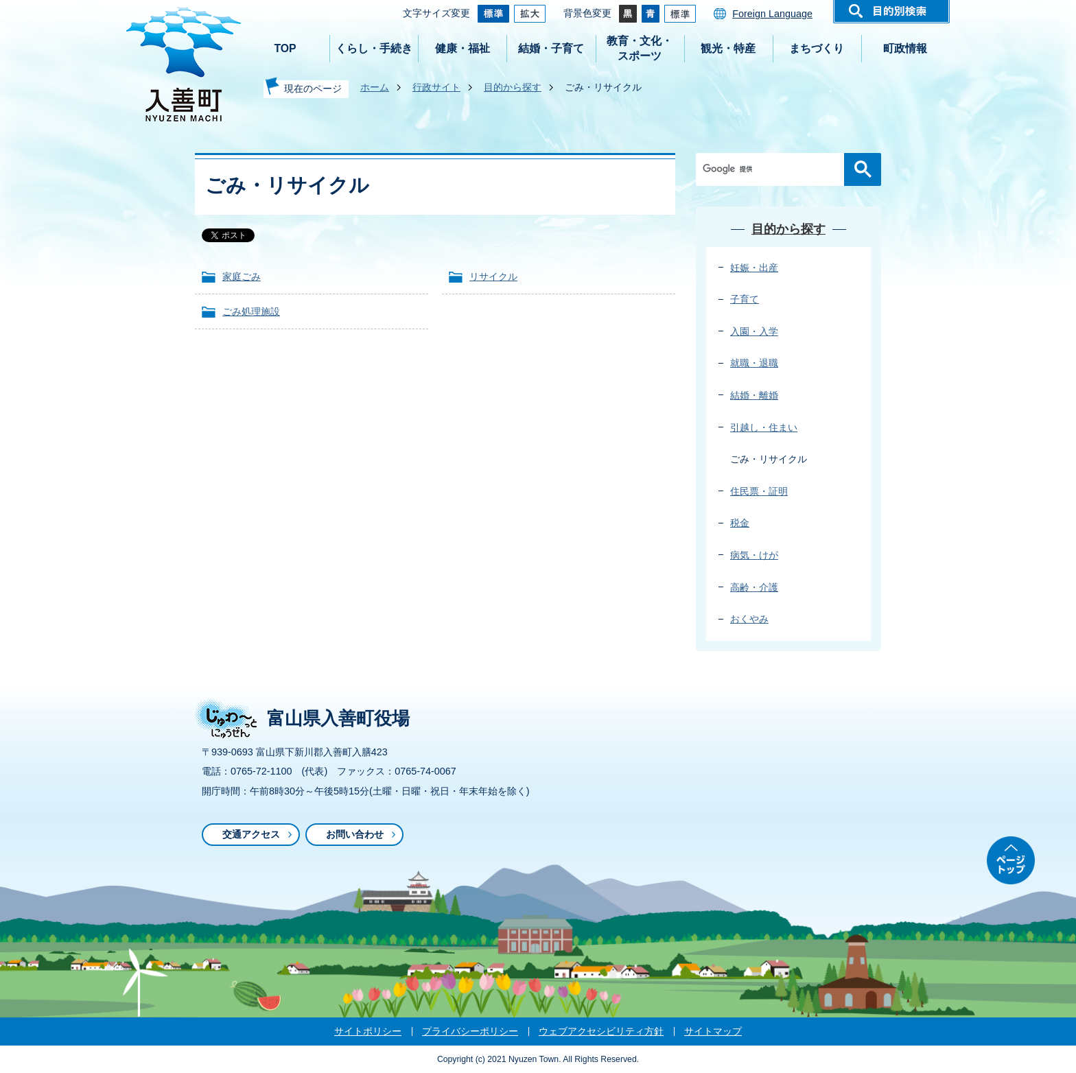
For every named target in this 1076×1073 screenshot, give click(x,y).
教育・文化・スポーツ (639, 48)
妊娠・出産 (754, 267)
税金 (739, 522)
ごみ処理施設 (251, 311)
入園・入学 (754, 331)
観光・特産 (728, 48)
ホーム (374, 87)
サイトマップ (713, 1031)
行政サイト (436, 87)
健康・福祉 (462, 48)
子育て (744, 299)
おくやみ (749, 618)
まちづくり (816, 48)
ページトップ (1011, 860)
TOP (285, 48)
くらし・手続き (374, 48)
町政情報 (905, 48)
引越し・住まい (763, 427)
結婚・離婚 (754, 395)
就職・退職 (754, 362)
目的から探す (512, 87)
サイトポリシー (367, 1031)
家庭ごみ (241, 276)
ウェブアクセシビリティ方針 (601, 1031)
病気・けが (754, 555)
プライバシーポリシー (470, 1031)
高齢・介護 (754, 587)
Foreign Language (772, 13)
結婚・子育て (551, 48)
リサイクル (493, 276)
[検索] (773, 169)
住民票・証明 (759, 491)
